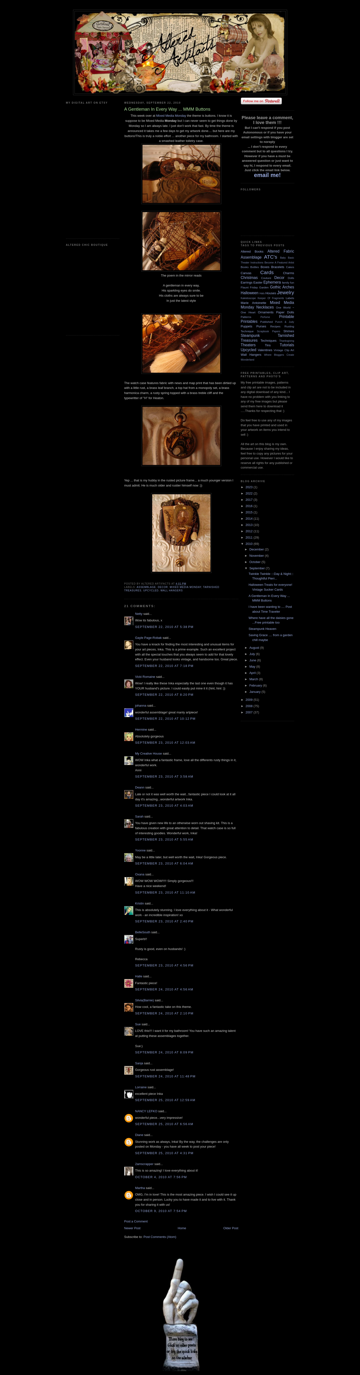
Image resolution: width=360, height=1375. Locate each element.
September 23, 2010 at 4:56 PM (164, 965)
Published (266, 321)
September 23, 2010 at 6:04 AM (164, 863)
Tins (268, 345)
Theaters (248, 345)
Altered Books (252, 251)
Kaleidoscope (248, 298)
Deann (139, 787)
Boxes (265, 267)
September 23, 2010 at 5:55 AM (164, 839)
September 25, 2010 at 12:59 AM (165, 1100)
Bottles (254, 267)
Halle (138, 976)
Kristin (139, 903)
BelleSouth (143, 932)
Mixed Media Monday (171, 115)
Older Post (230, 1228)
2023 (250, 487)
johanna (140, 705)
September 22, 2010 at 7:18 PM (164, 666)
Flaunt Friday (249, 287)
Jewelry (285, 292)
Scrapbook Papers (268, 331)
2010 (250, 544)
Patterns (246, 316)
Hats (262, 293)
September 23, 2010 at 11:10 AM (165, 892)
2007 (250, 712)
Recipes (275, 326)
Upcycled (151, 590)
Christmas (249, 278)
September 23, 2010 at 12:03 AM (165, 742)
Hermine (141, 729)
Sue (138, 1024)
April (253, 673)
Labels (290, 298)
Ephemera (272, 282)
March (254, 679)
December (257, 549)
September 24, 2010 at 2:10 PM (164, 1013)
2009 (250, 700)
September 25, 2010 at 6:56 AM (164, 1124)
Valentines (265, 350)
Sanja (139, 1063)
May (252, 666)
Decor (163, 587)
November (257, 555)
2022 (250, 493)
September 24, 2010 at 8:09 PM (164, 1052)
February (256, 685)
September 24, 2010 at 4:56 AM (164, 989)
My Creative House (149, 753)
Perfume (265, 317)
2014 (250, 518)
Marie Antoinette (253, 303)
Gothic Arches (282, 287)
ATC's (270, 257)
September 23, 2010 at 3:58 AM (164, 776)
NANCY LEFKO (146, 1111)
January (255, 692)
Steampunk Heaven (262, 629)
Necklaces (265, 307)
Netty (138, 614)
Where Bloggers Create (279, 355)
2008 (250, 706)
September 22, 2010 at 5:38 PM (164, 627)
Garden (264, 287)
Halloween (250, 293)
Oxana (139, 874)
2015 (250, 512)
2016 (250, 506)
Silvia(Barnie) (144, 1000)
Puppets (246, 326)
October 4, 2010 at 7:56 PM (161, 1177)
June (253, 660)
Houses (270, 293)
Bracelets (277, 267)
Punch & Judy (284, 322)
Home (182, 1228)
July (252, 654)
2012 (250, 531)
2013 (250, 525)
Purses (261, 326)
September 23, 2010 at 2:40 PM (164, 921)
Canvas (246, 273)
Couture (266, 277)
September (257, 568)
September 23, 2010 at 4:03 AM (164, 805)
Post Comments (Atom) (159, 1237)
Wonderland (247, 359)
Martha (140, 1188)
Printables (249, 321)
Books (245, 267)
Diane (139, 1135)
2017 (250, 500)
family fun (288, 282)
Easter (258, 282)
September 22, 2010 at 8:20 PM (164, 694)
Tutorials (287, 345)
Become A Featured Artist (279, 262)
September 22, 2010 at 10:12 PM (165, 718)
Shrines (288, 331)
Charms (288, 273)
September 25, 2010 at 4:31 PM (164, 1153)
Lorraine (141, 1087)
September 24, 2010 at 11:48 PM (165, 1076)
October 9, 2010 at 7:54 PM (161, 1211)
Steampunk (250, 335)
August (254, 647)
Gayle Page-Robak (148, 638)
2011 (250, 537)
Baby (283, 257)
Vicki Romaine (145, 677)
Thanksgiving (286, 341)
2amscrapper (144, 1164)
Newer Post (132, 1228)
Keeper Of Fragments (271, 298)
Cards (267, 272)
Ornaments (266, 312)
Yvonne (140, 850)
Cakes (290, 267)
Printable (286, 317)
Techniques (268, 340)
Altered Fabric (281, 251)
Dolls (291, 277)
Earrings (246, 282)
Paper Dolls (285, 312)
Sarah (139, 816)
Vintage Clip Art (284, 350)
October (255, 562)
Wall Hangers (171, 590)
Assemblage (146, 587)
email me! (267, 175)
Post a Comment (136, 1221)
